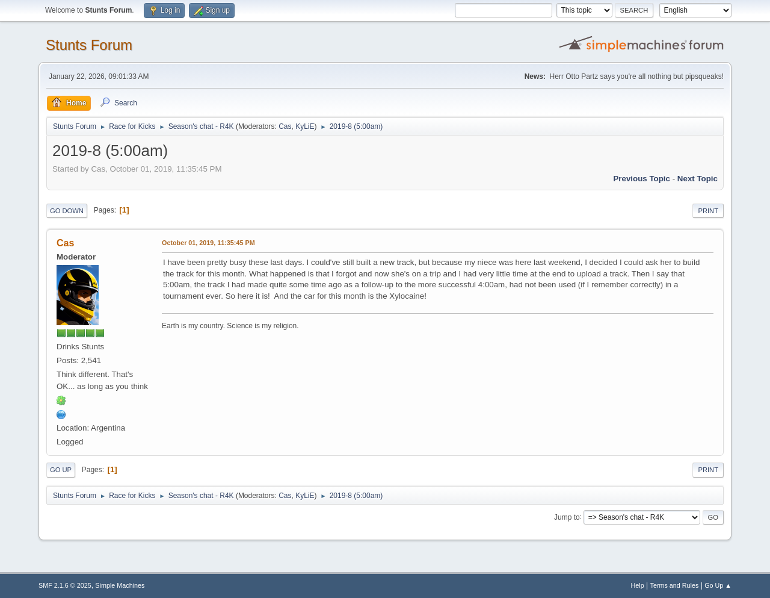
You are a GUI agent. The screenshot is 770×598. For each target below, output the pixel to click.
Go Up (61, 469)
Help (637, 585)
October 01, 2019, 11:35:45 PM (208, 242)
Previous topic (641, 178)
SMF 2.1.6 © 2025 (64, 585)
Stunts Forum (89, 45)
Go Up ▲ (718, 585)
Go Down (67, 210)
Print (708, 210)
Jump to (567, 516)
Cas (285, 126)
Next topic (697, 178)
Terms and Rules (674, 585)
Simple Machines (119, 585)
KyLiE (304, 126)
